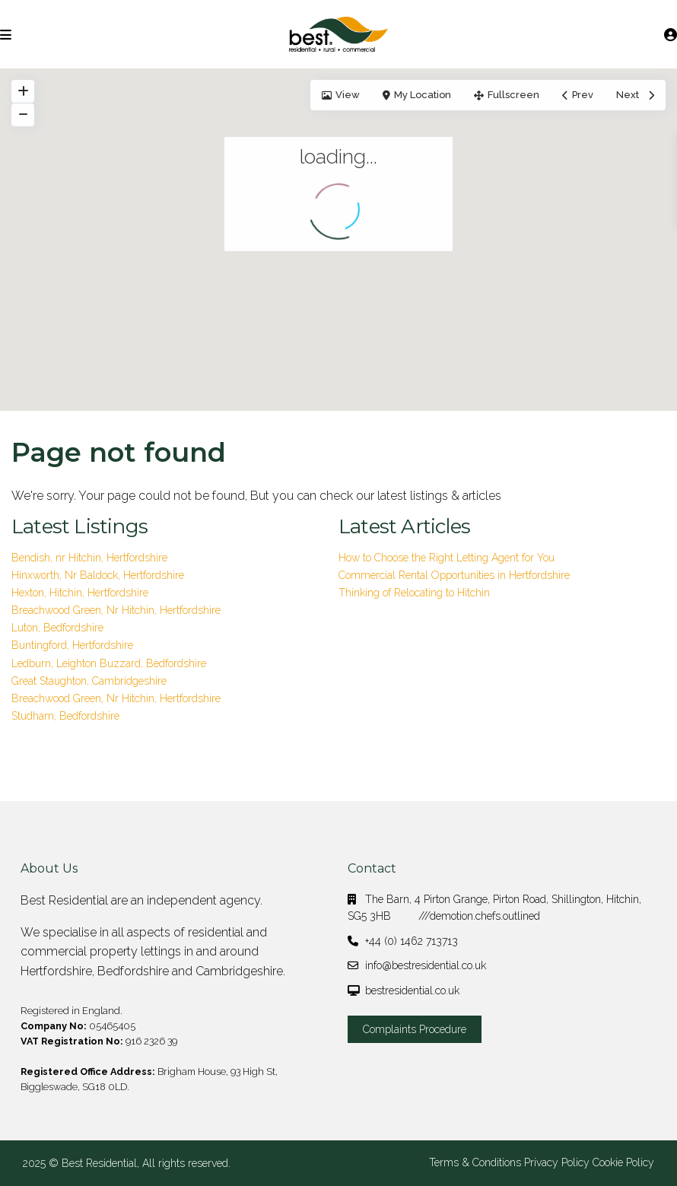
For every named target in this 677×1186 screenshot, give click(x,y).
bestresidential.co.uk (412, 990)
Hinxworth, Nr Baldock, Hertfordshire (97, 575)
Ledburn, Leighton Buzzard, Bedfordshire (108, 663)
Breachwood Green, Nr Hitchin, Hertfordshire (116, 610)
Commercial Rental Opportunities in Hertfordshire (454, 575)
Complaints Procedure (414, 1029)
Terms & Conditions (475, 1162)
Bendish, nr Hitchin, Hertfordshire (89, 558)
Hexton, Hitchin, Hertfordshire (79, 593)
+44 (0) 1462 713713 (411, 941)
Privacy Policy (557, 1162)
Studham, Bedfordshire (65, 716)
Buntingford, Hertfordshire (72, 645)
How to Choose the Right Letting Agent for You (446, 558)
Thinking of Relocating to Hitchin (414, 593)
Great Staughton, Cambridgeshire (89, 681)
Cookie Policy (623, 1162)
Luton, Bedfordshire (57, 628)
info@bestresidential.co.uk (425, 965)
